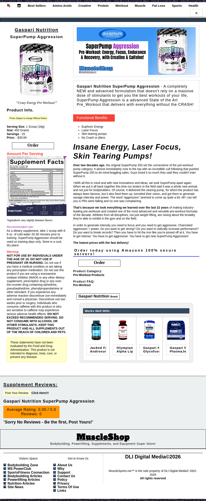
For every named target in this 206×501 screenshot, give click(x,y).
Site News (16, 487)
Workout (121, 5)
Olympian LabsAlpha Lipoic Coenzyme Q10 (124, 349)
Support (63, 472)
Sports (177, 5)
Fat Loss (158, 5)
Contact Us (66, 476)
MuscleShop (103, 437)
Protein (103, 5)
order (32, 145)
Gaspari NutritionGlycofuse (151, 349)
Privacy (63, 483)
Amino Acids (62, 5)
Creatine (84, 5)
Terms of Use (68, 487)
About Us (64, 465)
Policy (62, 479)
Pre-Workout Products (88, 275)
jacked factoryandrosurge (98, 349)
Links (61, 490)
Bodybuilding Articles (25, 476)
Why (61, 468)
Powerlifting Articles (24, 479)
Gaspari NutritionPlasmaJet (178, 349)
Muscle (140, 5)
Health (193, 5)
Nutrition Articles (21, 483)
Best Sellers (37, 5)
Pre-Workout (82, 285)
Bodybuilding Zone (23, 465)
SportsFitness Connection (28, 472)
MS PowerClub (19, 468)
